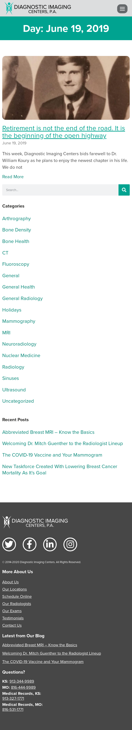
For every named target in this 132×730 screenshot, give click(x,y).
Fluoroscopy (15, 263)
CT (5, 252)
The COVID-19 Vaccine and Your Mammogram (52, 454)
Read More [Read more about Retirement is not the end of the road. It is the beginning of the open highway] (13, 176)
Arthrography (16, 218)
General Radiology (22, 298)
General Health (18, 286)
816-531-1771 (12, 709)
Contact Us (12, 625)
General (10, 275)
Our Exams (12, 611)
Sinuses (10, 377)
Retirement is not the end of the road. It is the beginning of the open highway (63, 131)
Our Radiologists (16, 603)
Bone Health (15, 241)
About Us (10, 582)
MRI (6, 332)
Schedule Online (17, 596)
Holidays (11, 309)
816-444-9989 (23, 687)
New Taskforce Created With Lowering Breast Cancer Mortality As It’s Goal (59, 469)
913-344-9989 (21, 681)
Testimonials (13, 618)
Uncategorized (18, 400)
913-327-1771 (13, 698)
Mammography (18, 320)
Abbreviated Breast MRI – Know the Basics (48, 431)
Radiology (13, 366)
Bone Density (16, 229)
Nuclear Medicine (21, 355)
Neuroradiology (19, 343)
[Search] (124, 190)
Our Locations (14, 589)
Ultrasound (14, 389)
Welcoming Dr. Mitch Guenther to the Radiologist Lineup (62, 443)
